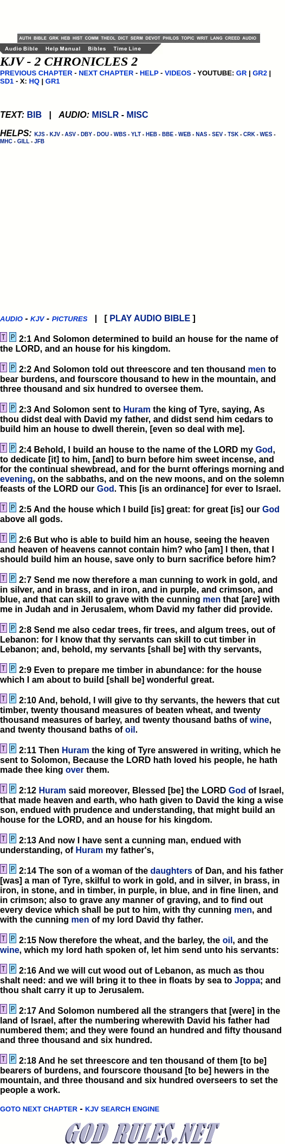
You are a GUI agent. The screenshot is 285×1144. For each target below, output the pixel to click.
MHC (6, 141)
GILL (23, 141)
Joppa (247, 980)
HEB (151, 134)
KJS (39, 134)
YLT (136, 134)
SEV (217, 134)
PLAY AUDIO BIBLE (149, 318)
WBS (120, 134)
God (264, 449)
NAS (201, 134)
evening (16, 479)
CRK (249, 134)
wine (259, 719)
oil (130, 729)
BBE (167, 134)
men (256, 369)
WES (266, 134)
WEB (184, 134)
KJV (54, 134)
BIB (34, 114)
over (75, 769)
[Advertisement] (144, 16)
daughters (171, 870)
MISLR (105, 114)
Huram (137, 409)
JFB (39, 141)
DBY (86, 134)
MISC (137, 114)
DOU (103, 134)
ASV (70, 134)
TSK (233, 134)
